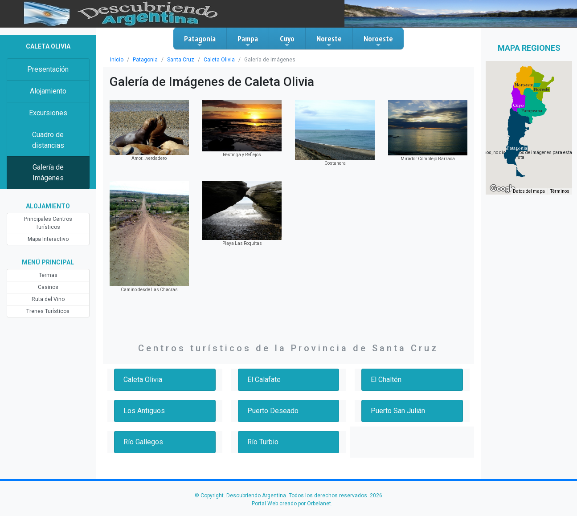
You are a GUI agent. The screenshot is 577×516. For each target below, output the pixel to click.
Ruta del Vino (48, 299)
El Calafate (264, 379)
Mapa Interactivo (48, 239)
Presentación (48, 69)
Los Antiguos (144, 410)
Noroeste (378, 41)
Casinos (48, 287)
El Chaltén (386, 379)
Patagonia (200, 41)
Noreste (329, 41)
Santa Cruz (180, 60)
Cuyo (287, 41)
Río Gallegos (143, 442)
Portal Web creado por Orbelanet (291, 503)
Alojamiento (48, 91)
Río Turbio (262, 442)
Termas (48, 275)
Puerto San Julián (398, 410)
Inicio (116, 60)
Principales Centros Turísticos (48, 223)
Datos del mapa (529, 191)
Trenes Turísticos (48, 311)
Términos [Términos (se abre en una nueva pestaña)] (559, 191)
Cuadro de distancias (48, 140)
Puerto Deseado (273, 410)
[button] (517, 148)
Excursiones (48, 113)
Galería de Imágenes (48, 172)
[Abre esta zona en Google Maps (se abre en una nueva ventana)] (502, 189)
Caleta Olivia (219, 60)
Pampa (247, 41)
